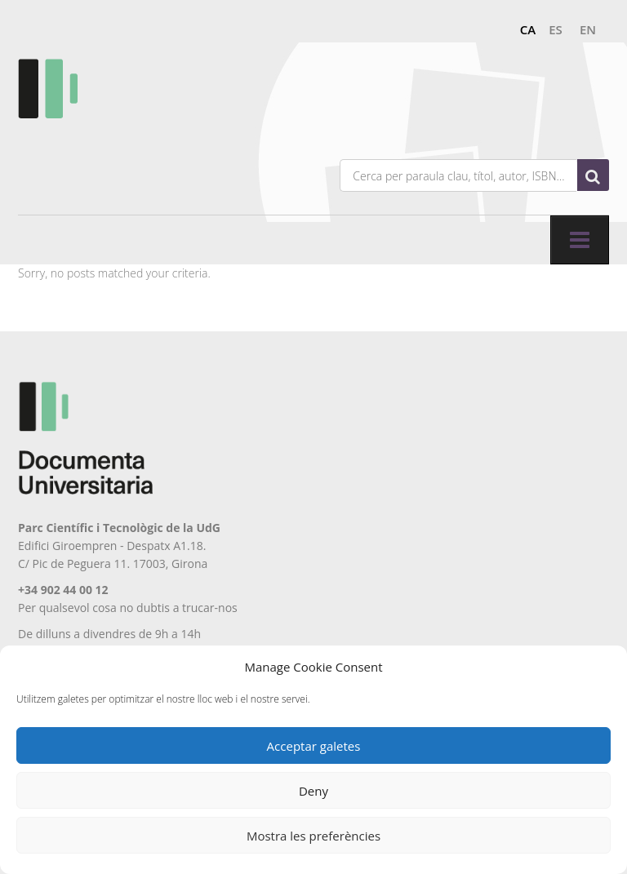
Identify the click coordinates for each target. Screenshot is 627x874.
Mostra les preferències (313, 835)
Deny (313, 791)
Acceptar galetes (314, 746)
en (588, 29)
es (556, 29)
